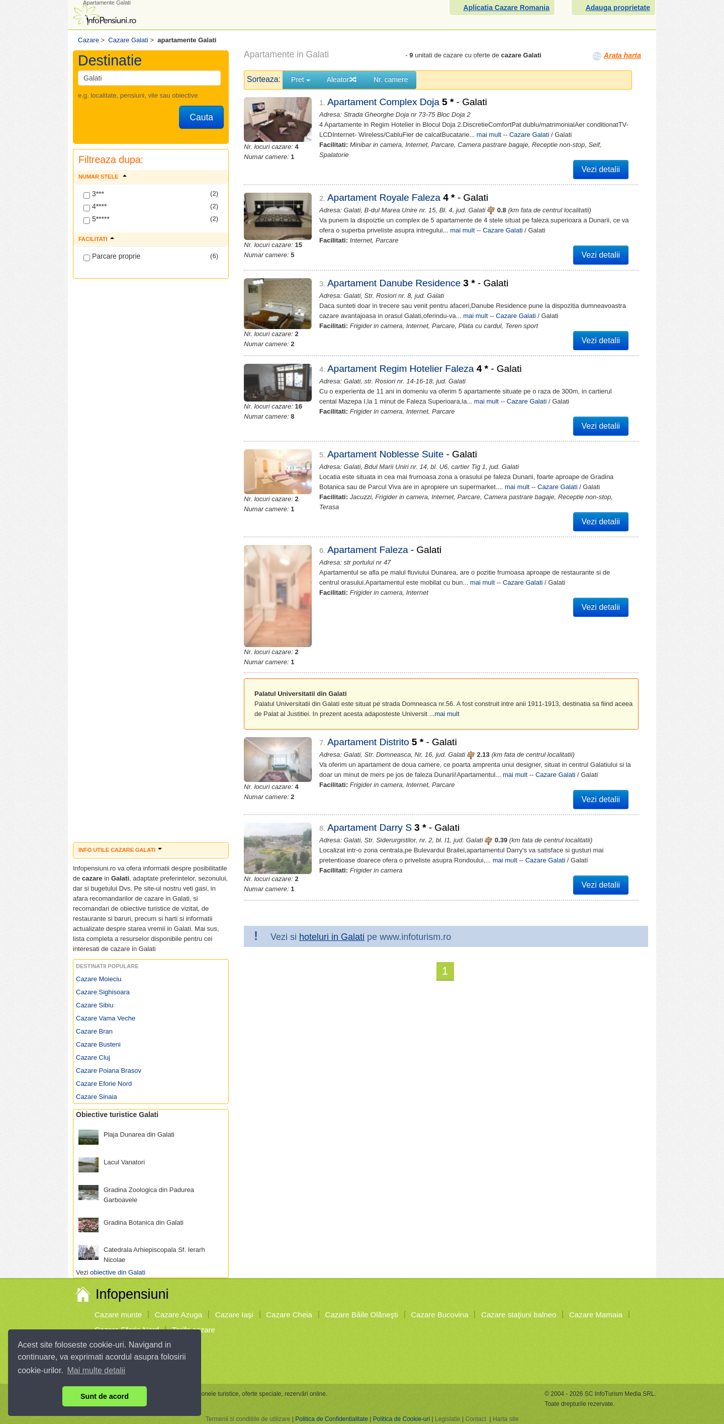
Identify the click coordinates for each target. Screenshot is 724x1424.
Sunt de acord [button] (104, 1396)
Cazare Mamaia (595, 1314)
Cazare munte (118, 1314)
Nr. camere (391, 79)
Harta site (505, 1418)
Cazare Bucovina (439, 1314)
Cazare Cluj (93, 1057)
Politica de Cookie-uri (401, 1418)
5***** (96, 219)
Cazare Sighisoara (103, 992)
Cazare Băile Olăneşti (361, 1314)
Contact (475, 1418)
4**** (95, 206)
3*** (93, 194)
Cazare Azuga (178, 1314)
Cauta (201, 117)
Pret (300, 79)
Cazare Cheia (289, 1314)
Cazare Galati (529, 134)
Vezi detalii (601, 169)
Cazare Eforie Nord (104, 1083)
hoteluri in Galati (332, 877)
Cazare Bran (94, 1031)
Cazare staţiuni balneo (518, 1314)
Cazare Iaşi (234, 1314)
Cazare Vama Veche (105, 1018)
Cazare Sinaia (96, 1096)
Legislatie (448, 1418)
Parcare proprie (111, 256)
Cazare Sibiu (94, 1005)
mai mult (489, 134)
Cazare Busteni (98, 1044)
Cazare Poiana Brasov (108, 1070)
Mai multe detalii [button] (96, 1370)
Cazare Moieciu (98, 979)
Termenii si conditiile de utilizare (248, 1418)
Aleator (342, 79)
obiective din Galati (117, 1272)
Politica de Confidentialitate (331, 1418)
